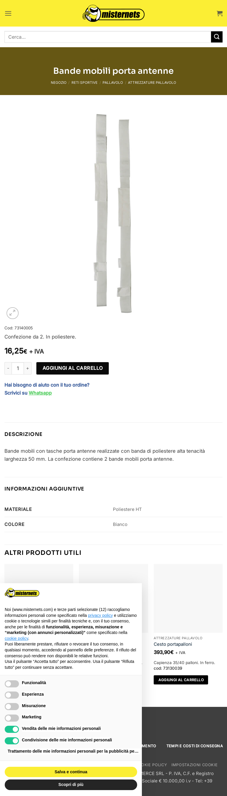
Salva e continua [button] (71, 771)
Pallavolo (113, 83)
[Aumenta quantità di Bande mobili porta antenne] (28, 368)
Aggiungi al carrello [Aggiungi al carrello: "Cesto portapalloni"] (181, 680)
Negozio (59, 83)
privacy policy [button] (100, 615)
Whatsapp (40, 393)
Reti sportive (85, 83)
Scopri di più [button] (71, 784)
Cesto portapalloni (173, 644)
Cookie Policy (151, 765)
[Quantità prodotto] (18, 368)
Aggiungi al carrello (73, 368)
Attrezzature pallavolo (152, 83)
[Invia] (217, 37)
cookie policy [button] (16, 638)
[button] (8, 13)
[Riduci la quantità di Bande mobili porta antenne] (8, 368)
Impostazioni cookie (194, 765)
